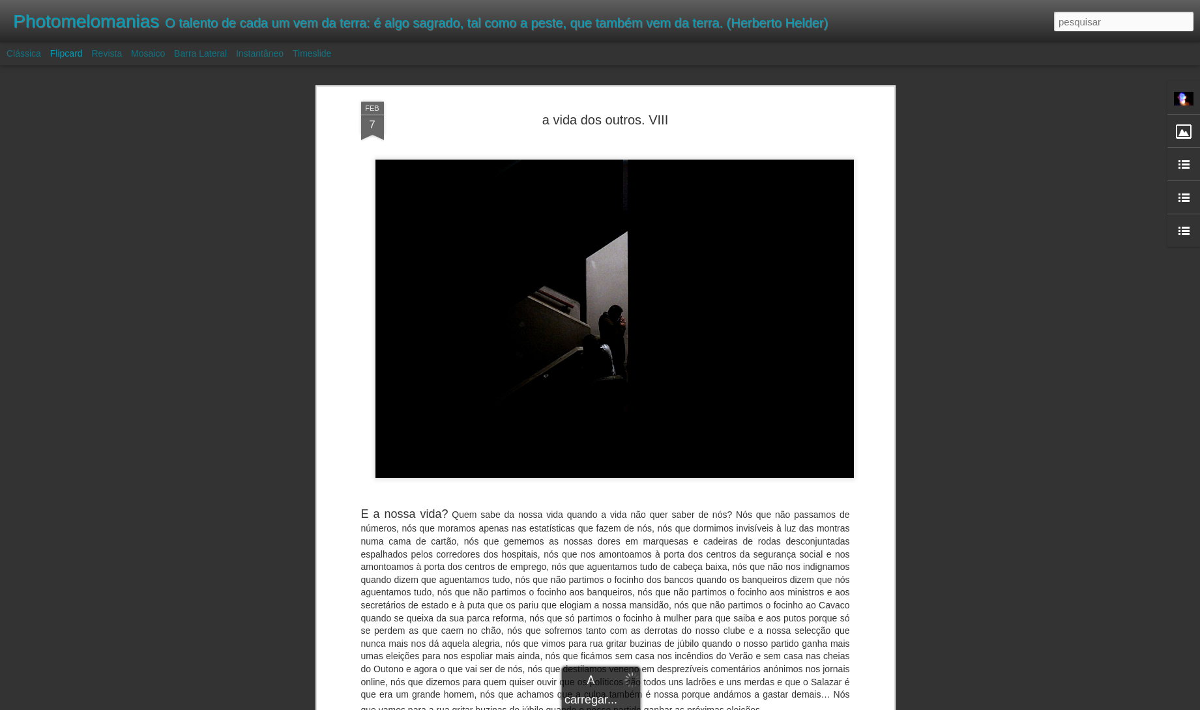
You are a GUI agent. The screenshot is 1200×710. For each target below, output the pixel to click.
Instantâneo (260, 53)
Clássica (24, 53)
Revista (106, 53)
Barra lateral (200, 53)
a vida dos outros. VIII (605, 120)
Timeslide (312, 53)
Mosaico (148, 53)
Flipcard (66, 53)
